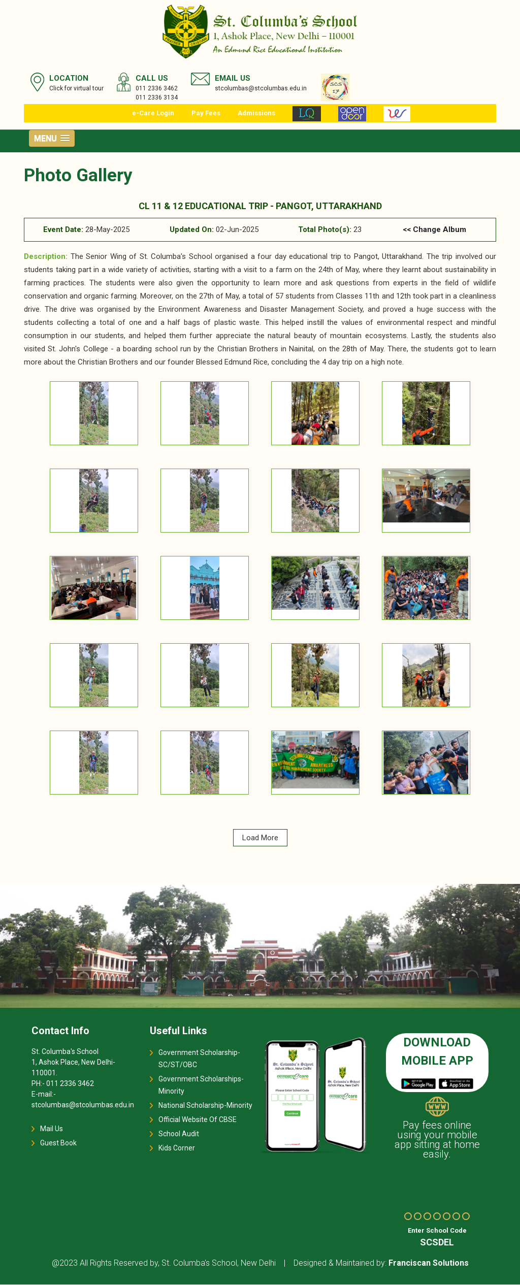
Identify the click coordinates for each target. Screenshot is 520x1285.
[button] (52, 138)
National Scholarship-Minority (205, 1105)
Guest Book (58, 1143)
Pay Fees (205, 113)
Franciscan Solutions (428, 1263)
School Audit (178, 1134)
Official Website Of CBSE (197, 1119)
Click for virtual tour (76, 88)
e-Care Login (153, 113)
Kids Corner (176, 1148)
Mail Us (51, 1129)
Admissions (256, 113)
